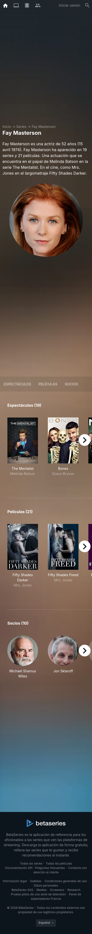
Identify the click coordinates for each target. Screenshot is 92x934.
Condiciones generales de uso (66, 881)
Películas (48, 384)
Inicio (6, 126)
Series (21, 126)
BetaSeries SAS (22, 890)
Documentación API (19, 868)
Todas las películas (59, 863)
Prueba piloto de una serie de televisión (38, 894)
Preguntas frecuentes (50, 868)
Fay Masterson (43, 126)
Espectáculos (17, 384)
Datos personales (46, 885)
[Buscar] (87, 5)
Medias (42, 890)
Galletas (35, 881)
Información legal (15, 881)
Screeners (57, 890)
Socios (71, 384)
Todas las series (31, 863)
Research (73, 890)
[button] (22, 657)
